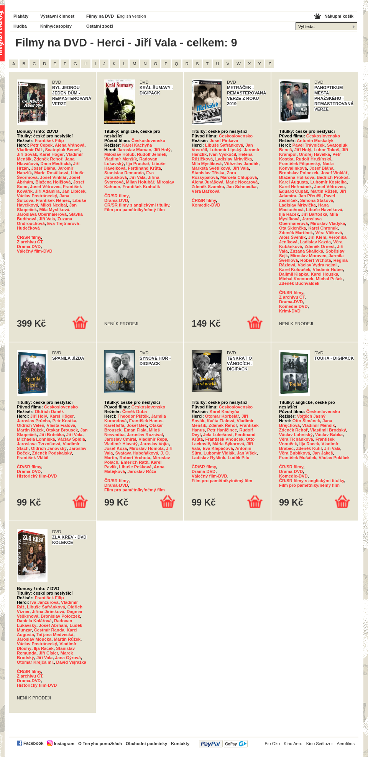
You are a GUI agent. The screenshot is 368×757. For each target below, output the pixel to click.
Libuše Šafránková (224, 145)
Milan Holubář (140, 182)
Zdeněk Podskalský (52, 453)
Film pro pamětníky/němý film (134, 209)
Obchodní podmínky (146, 743)
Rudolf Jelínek (151, 154)
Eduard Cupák (293, 191)
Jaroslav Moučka (34, 639)
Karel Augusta (293, 182)
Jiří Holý (162, 149)
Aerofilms (346, 743)
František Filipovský (299, 163)
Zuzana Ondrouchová (44, 221)
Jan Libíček (73, 191)
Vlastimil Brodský (328, 430)
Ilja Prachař (137, 163)
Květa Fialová (220, 420)
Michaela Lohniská (36, 439)
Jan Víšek (247, 453)
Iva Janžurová (44, 602)
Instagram (64, 743)
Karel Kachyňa (137, 145)
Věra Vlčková (328, 232)
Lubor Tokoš (326, 149)
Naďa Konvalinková (306, 165)
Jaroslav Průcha (33, 420)
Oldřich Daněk (49, 411)
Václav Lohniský (296, 434)
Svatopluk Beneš (62, 149)
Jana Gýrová (68, 657)
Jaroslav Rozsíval (145, 434)
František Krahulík (141, 186)
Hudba (20, 26)
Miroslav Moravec (308, 255)
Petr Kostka (64, 420)
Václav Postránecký (37, 195)
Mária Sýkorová (228, 443)
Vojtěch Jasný (311, 416)
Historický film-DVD (37, 476)
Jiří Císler (48, 653)
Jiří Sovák (27, 154)
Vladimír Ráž (30, 149)
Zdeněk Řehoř (48, 159)
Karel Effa (114, 425)
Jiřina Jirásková (48, 611)
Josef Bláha (43, 168)
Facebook (33, 743)
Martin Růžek (323, 191)
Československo (148, 140)
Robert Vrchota (315, 260)
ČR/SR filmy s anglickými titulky (136, 205)
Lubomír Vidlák (219, 453)
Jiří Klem (317, 237)
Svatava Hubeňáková (136, 453)
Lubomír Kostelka (328, 182)
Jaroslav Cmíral (120, 439)
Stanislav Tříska (208, 172)
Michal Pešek (329, 278)
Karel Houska (324, 274)
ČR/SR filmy (29, 237)
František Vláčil (32, 457)
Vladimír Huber (328, 269)
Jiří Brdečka (51, 434)
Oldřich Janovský (49, 448)
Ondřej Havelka (314, 154)
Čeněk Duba (134, 411)
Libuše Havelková (324, 209)
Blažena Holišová (53, 182)
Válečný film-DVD (35, 251)
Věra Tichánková (296, 439)
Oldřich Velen (30, 425)
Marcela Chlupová (238, 177)
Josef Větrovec (45, 186)
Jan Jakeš (322, 453)
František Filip (49, 140)
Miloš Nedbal (54, 205)
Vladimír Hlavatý (121, 443)
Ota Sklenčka (292, 228)
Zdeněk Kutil (309, 448)
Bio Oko (272, 743)
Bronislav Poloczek (299, 172)
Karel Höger (51, 154)
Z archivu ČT (30, 242)
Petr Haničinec (222, 430)
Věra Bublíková (294, 453)
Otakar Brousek (62, 430)
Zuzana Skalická (306, 251)
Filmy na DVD (100, 16)
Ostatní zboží (99, 26)
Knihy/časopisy (56, 26)
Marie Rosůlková (51, 172)
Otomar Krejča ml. (35, 662)
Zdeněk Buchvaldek (299, 283)
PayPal (223, 743)
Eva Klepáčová (218, 448)
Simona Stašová (316, 200)
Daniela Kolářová (34, 620)
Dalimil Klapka (293, 274)
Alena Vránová (69, 145)
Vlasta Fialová (61, 425)
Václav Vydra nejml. (318, 265)
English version (131, 16)
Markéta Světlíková (211, 168)
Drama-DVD (29, 246)
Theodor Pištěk (133, 416)
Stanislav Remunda (124, 172)
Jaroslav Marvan (134, 149)
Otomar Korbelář (222, 416)
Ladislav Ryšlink (208, 457)
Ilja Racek (289, 214)
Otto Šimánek (306, 420)
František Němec (53, 200)
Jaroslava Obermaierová (42, 214)
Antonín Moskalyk (315, 140)
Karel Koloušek (294, 269)
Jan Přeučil (310, 195)
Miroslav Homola (146, 448)
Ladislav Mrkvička (233, 159)
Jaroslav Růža (141, 471)
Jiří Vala (47, 219)
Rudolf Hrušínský (314, 159)
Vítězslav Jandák (241, 163)
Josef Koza (115, 448)
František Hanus (146, 420)
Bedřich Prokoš (332, 177)
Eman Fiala (135, 430)
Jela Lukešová (218, 434)
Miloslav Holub (119, 154)
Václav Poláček (334, 457)
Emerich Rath (134, 462)
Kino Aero (293, 743)
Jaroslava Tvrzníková (38, 443)
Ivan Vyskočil (222, 154)
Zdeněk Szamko (208, 186)
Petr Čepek (41, 145)
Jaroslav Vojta (154, 443)
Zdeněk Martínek (296, 232)
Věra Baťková (206, 191)
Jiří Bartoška (314, 214)
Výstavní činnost (57, 16)
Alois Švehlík (292, 237)
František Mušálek (297, 457)
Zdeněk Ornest (320, 246)
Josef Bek (137, 425)
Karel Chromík (323, 228)
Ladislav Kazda (315, 242)
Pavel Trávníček (308, 145)
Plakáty (20, 16)
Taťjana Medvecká (55, 634)
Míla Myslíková (54, 209)
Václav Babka (329, 434)
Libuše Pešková (135, 466)
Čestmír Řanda (49, 630)
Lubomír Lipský (225, 149)
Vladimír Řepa (153, 439)
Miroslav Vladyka (327, 223)
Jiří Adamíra (47, 191)
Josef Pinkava (224, 140)
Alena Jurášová (207, 182)
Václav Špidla (71, 439)
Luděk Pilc (238, 457)
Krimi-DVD (290, 311)
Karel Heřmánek (295, 186)
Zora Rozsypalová (214, 175)
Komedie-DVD (206, 205)
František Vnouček (224, 439)
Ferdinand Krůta (144, 168)
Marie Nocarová (242, 182)
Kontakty (180, 743)
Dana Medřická (56, 163)
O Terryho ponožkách (100, 743)
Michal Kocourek (296, 278)
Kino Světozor (319, 743)
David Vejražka (71, 662)
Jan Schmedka (241, 186)
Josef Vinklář (53, 177)
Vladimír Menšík (120, 159)
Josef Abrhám (53, 625)
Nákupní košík (338, 16)
